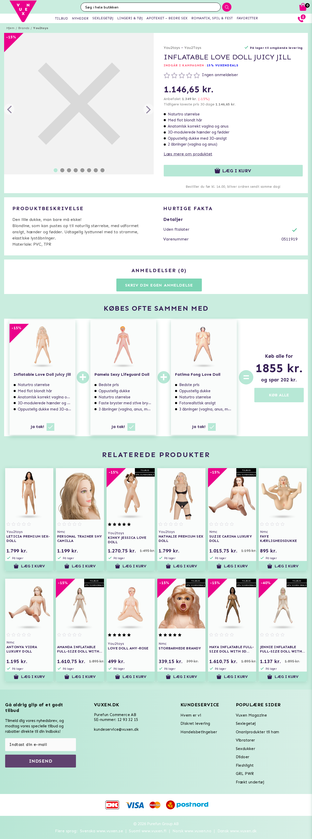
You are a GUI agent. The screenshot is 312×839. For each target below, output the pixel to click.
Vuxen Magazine (251, 715)
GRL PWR (245, 773)
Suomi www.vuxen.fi (147, 831)
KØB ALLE (279, 394)
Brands (23, 28)
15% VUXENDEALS (222, 65)
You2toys (40, 28)
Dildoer (242, 757)
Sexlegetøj (246, 723)
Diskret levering (195, 723)
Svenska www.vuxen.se (101, 831)
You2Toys (192, 48)
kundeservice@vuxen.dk (116, 729)
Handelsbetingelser (198, 732)
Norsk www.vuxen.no (191, 831)
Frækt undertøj (250, 782)
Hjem (10, 28)
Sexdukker (245, 748)
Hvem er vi (190, 715)
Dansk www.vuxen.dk (237, 831)
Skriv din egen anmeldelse (159, 285)
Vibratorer (245, 740)
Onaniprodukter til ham (257, 732)
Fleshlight (245, 765)
